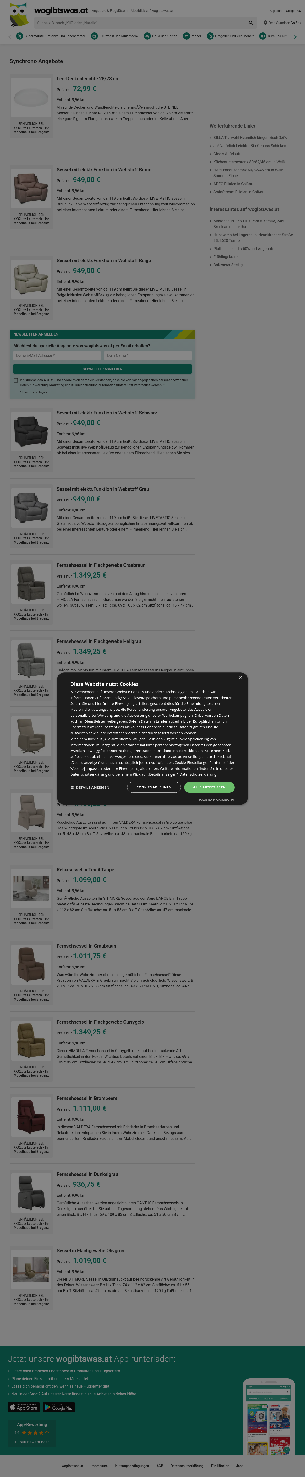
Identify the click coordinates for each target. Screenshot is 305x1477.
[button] (89, 787)
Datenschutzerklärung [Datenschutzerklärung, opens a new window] (197, 774)
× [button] (240, 678)
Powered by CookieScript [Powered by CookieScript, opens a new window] (216, 799)
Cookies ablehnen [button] (154, 787)
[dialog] (152, 738)
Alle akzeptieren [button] (209, 787)
